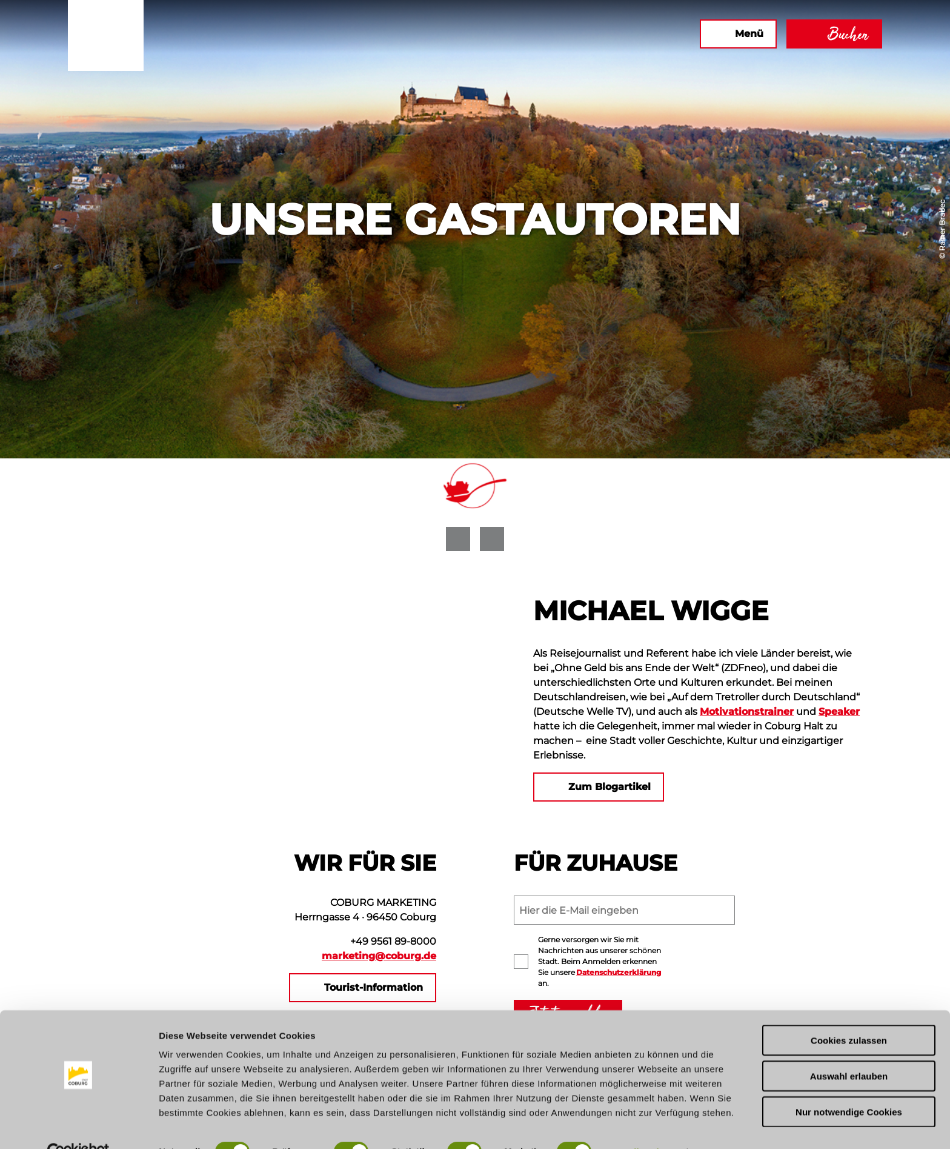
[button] (588, 34)
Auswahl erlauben (849, 1049)
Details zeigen (644, 1125)
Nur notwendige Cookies (849, 1085)
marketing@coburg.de (379, 956)
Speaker (839, 711)
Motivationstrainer (747, 711)
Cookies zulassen (849, 1013)
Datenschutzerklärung (618, 972)
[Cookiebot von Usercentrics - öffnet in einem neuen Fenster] (78, 1125)
